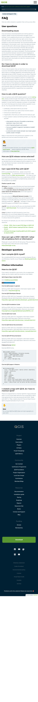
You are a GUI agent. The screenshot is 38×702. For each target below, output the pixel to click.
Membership (19, 527)
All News (19, 447)
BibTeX (13, 345)
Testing (19, 497)
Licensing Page (6, 173)
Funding (19, 521)
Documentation (19, 491)
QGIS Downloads (11, 207)
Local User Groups (19, 475)
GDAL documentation (18, 175)
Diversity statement (19, 562)
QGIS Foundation (19, 469)
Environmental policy (19, 569)
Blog (19, 514)
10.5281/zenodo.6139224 (11, 280)
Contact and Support (19, 511)
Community (19, 460)
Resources (19, 487)
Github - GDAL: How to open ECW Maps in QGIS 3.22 (19, 225)
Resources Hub (19, 506)
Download (19, 539)
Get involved (19, 463)
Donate (19, 524)
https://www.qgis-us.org (8, 245)
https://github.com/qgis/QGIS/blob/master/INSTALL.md (17, 310)
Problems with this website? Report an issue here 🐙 (19, 590)
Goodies (19, 580)
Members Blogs (19, 481)
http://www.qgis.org (14, 290)
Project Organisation (19, 472)
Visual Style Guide (19, 576)
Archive (19, 583)
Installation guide (19, 494)
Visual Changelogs (19, 450)
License (19, 573)
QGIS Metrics (19, 453)
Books (19, 508)
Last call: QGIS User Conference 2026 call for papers (17, 6)
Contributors (19, 478)
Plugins (19, 445)
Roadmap (19, 500)
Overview (19, 439)
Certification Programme (19, 466)
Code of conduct (19, 566)
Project (19, 435)
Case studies (19, 442)
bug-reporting (15, 151)
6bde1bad (35, 595)
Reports (19, 503)
